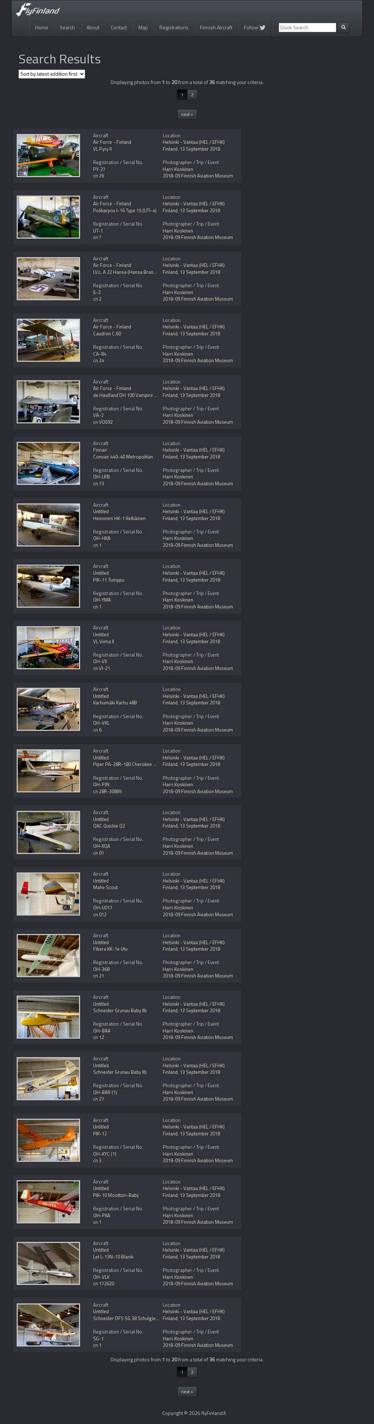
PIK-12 (100, 1133)
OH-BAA (102, 1030)
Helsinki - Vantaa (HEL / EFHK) (194, 142)
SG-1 (98, 1338)
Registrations (173, 27)
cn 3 (97, 1160)
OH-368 (101, 969)
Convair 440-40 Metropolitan (123, 456)
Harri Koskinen (178, 169)
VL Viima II (103, 641)
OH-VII (100, 661)
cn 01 (98, 853)
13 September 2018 (200, 148)
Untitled (101, 511)
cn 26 (98, 175)
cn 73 (98, 483)
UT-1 (98, 230)
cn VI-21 (101, 668)
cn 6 (97, 729)
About (93, 27)
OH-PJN (101, 784)
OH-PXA (101, 1215)
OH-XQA (101, 846)
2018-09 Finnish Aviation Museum (198, 175)
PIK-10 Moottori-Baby (116, 1195)
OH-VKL (101, 722)
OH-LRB (101, 476)
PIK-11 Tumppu (108, 579)
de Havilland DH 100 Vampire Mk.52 (129, 395)
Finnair (100, 449)
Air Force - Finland (112, 142)
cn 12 (98, 1037)
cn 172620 (103, 1283)
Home (41, 27)
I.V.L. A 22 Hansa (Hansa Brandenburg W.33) (138, 272)
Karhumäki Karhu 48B (115, 702)
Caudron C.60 (107, 333)
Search (67, 27)
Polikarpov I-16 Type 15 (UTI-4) (125, 210)
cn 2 (97, 298)
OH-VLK (101, 1277)
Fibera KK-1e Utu (110, 948)
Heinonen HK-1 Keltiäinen (119, 518)
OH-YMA (102, 599)
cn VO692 (103, 422)
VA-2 (98, 415)
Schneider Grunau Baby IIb (120, 1010)
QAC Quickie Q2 (109, 825)
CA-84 (99, 353)
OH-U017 (102, 907)
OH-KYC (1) (104, 1153)
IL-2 (97, 292)
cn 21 (98, 975)
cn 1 (97, 545)
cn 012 (100, 914)
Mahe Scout (105, 887)
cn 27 (98, 1098)
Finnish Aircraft (216, 27)
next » (187, 114)
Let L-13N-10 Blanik (113, 1256)
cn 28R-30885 (107, 791)
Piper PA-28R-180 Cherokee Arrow (129, 764)
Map (143, 27)
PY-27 (99, 169)
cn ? (97, 237)
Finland (170, 148)
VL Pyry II (102, 148)
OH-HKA (102, 538)
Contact (119, 27)
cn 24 (98, 360)
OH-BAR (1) (105, 1092)
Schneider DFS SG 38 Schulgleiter (127, 1318)
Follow (255, 27)
